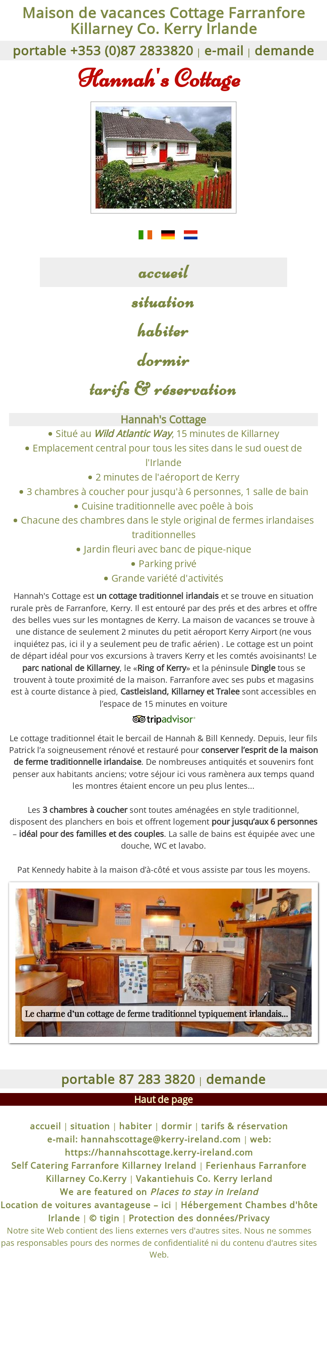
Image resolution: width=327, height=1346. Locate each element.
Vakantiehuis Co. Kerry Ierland (204, 1178)
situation (163, 301)
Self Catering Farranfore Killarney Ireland (104, 1165)
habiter (163, 330)
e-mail (224, 50)
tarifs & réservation (163, 388)
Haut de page (163, 1099)
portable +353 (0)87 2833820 (103, 50)
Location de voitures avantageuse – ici (87, 1205)
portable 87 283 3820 (128, 1079)
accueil (163, 271)
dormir (163, 359)
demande (284, 50)
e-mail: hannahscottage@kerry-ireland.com (144, 1139)
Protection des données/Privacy (199, 1218)
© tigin (104, 1218)
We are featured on (159, 1192)
